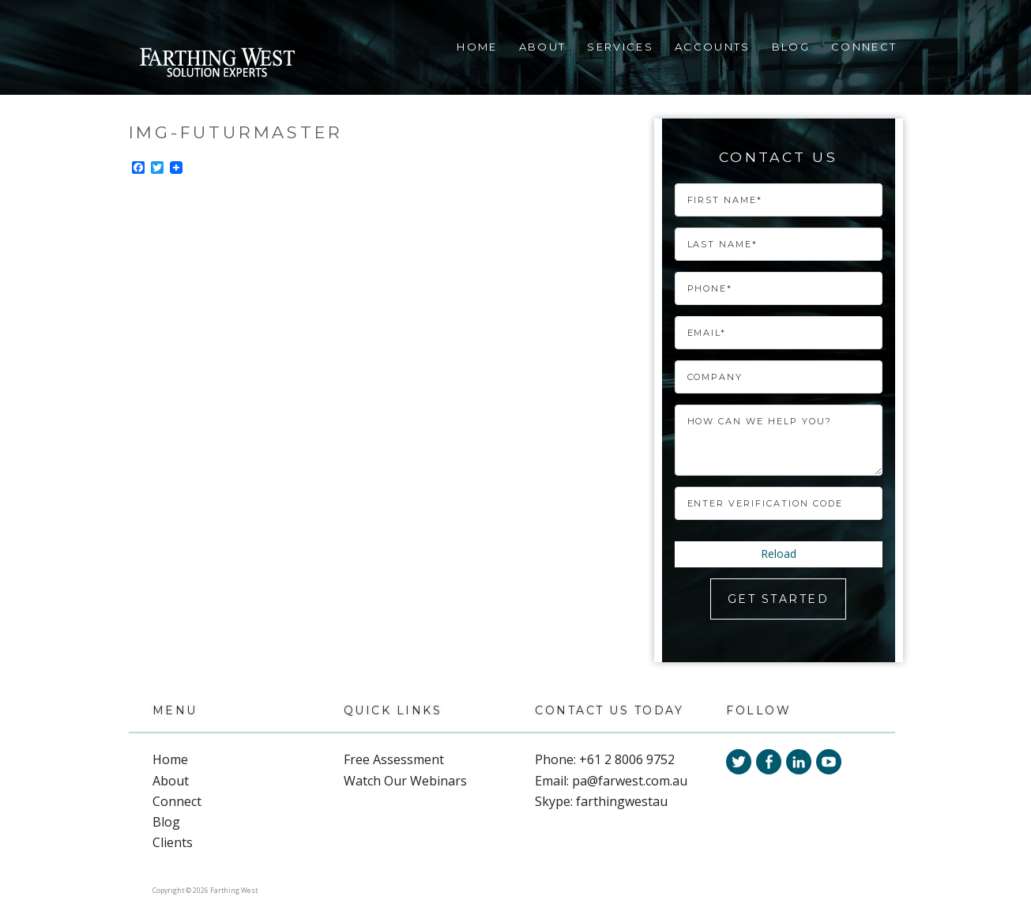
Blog (791, 46)
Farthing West (217, 64)
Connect (864, 46)
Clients (172, 842)
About (542, 46)
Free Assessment (394, 759)
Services (620, 46)
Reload (778, 553)
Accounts (713, 46)
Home (477, 46)
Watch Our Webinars (405, 780)
